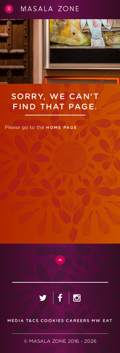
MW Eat (102, 320)
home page (60, 127)
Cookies (52, 320)
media (15, 320)
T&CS (32, 320)
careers (78, 320)
